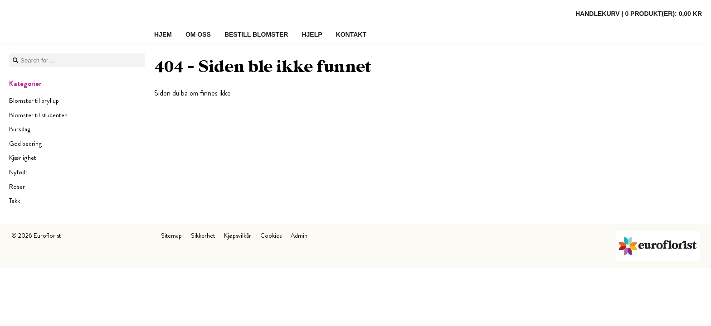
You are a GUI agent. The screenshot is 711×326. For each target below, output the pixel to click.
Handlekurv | (638, 13)
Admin (299, 235)
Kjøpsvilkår (237, 235)
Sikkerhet (203, 235)
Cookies (271, 235)
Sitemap (171, 235)
